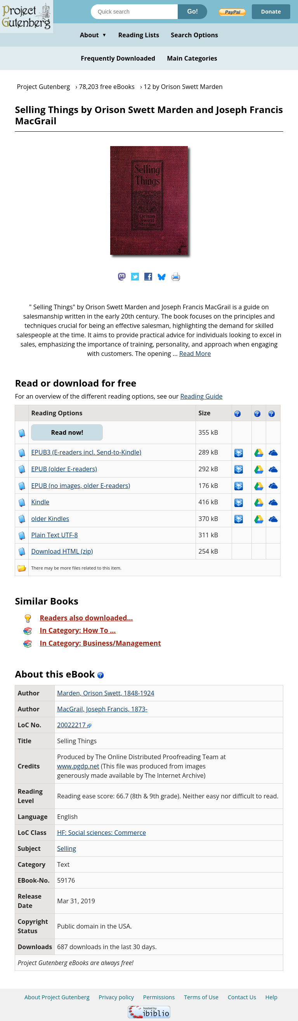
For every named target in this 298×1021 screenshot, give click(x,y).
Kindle (40, 502)
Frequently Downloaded (118, 58)
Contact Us (242, 997)
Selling (66, 848)
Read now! (67, 432)
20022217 (74, 725)
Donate (271, 11)
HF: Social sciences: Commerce (101, 832)
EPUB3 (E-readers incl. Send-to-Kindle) (86, 452)
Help (271, 997)
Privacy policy (116, 997)
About (93, 35)
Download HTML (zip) (62, 551)
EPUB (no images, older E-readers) (80, 485)
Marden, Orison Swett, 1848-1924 (105, 693)
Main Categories (192, 58)
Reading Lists (138, 35)
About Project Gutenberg (57, 997)
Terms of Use (201, 997)
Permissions (159, 997)
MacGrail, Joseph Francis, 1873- (102, 709)
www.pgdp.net (78, 766)
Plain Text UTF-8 (54, 535)
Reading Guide (201, 396)
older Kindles (50, 518)
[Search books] (134, 11)
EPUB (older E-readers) (64, 469)
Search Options (194, 35)
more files (70, 568)
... (192, 353)
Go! (192, 11)
